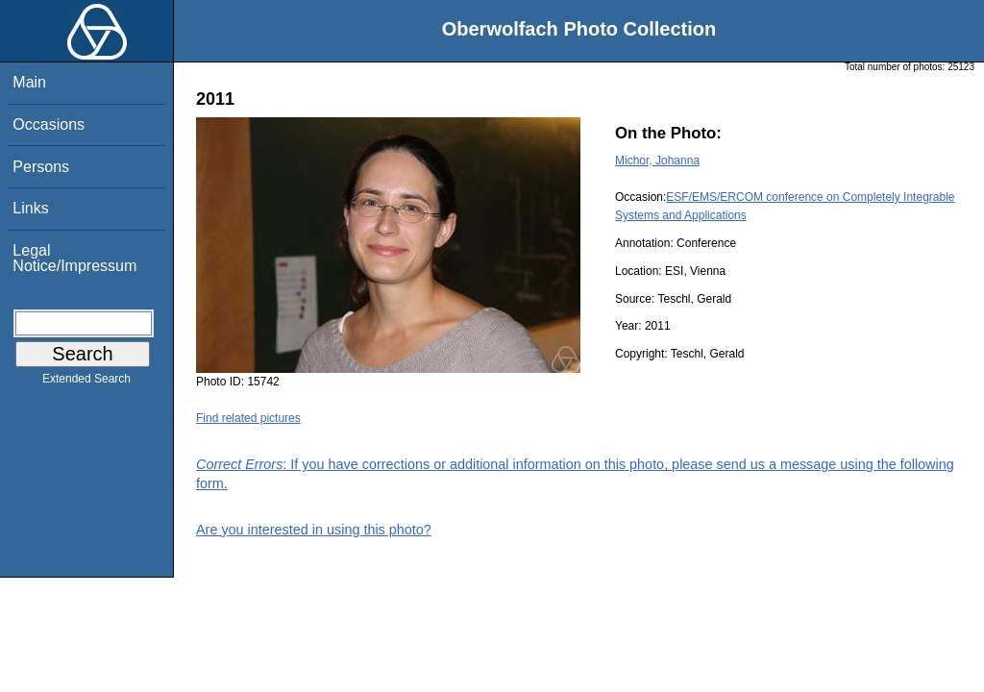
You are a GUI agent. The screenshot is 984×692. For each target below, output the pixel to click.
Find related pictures (248, 418)
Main (29, 82)
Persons (40, 167)
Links (30, 208)
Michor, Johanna (657, 160)
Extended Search (86, 382)
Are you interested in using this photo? (313, 529)
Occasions (48, 124)
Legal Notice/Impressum (74, 258)
